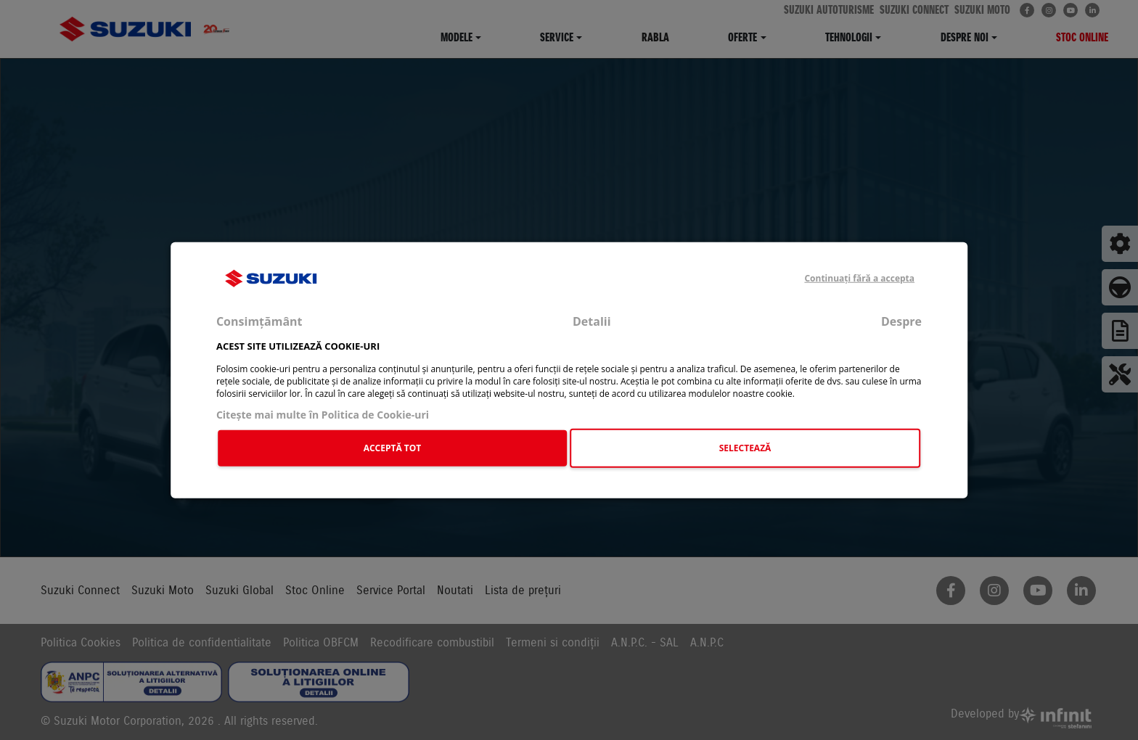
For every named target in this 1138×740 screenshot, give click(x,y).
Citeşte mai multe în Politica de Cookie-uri (322, 414)
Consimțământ (259, 321)
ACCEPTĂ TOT (393, 448)
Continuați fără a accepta (859, 278)
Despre (901, 321)
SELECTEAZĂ (745, 448)
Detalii (592, 321)
